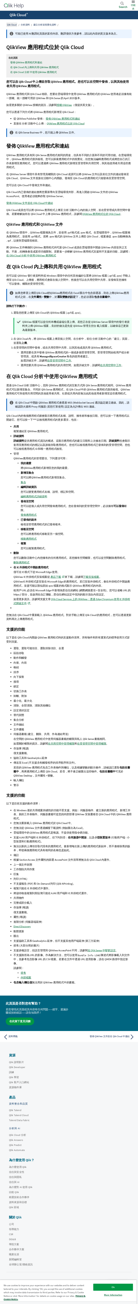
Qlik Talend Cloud (19, 1115)
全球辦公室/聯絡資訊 (21, 1264)
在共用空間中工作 (110, 365)
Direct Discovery (22, 926)
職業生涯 (14, 1254)
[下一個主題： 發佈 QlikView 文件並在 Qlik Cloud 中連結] (102, 1037)
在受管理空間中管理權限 (91, 743)
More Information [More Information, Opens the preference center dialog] (113, 1294)
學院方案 (14, 1244)
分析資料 (25, 24)
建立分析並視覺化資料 (44, 24)
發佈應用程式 (29, 514)
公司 (11, 1224)
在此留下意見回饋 (20, 1021)
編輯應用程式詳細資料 (34, 496)
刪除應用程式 (21, 562)
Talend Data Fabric (19, 1120)
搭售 (23, 973)
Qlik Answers (16, 1140)
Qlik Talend (15, 1110)
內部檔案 (26, 977)
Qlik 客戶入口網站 (19, 1082)
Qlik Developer (17, 1067)
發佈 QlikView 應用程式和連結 (26, 62)
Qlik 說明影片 (16, 1062)
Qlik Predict (15, 1145)
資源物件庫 (15, 1087)
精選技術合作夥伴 (19, 1197)
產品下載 (55, 577)
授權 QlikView (64, 105)
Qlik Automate (17, 1150)
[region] (68, 1292)
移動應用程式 (29, 538)
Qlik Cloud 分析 (17, 1135)
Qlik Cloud (19, 15)
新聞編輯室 (15, 1259)
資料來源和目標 (18, 1202)
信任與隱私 (15, 1177)
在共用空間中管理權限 (61, 743)
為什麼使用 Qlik (18, 1167)
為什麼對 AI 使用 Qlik (20, 1187)
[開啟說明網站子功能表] (5, 15)
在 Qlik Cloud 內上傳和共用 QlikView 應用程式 (34, 67)
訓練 (11, 1072)
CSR (11, 1234)
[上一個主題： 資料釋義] (35, 1037)
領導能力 (14, 1229)
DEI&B (12, 1239)
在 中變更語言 (102, 950)
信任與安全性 (16, 1172)
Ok (113, 1287)
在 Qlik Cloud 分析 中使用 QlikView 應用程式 (33, 72)
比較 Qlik (14, 1192)
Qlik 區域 (14, 1207)
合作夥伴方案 (16, 1249)
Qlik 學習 (14, 1077)
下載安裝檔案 (91, 577)
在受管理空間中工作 (59, 360)
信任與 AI (14, 1182)
